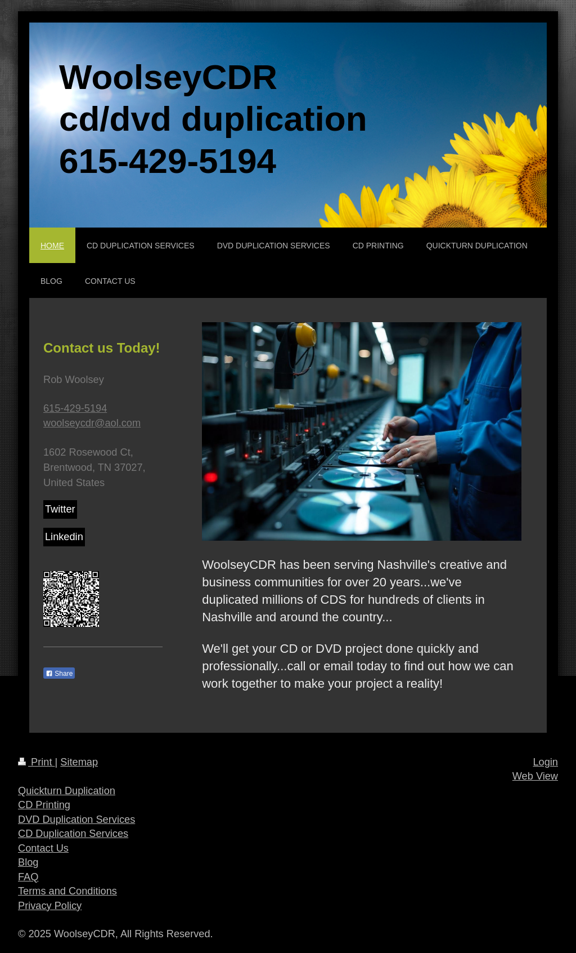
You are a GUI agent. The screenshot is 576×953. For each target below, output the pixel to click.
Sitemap (79, 762)
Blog (28, 862)
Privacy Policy (50, 905)
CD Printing (44, 805)
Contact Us (43, 848)
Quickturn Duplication (66, 790)
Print (36, 762)
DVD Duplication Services (76, 819)
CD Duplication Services (73, 833)
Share (59, 674)
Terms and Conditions (67, 891)
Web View (535, 776)
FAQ (28, 877)
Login (545, 762)
